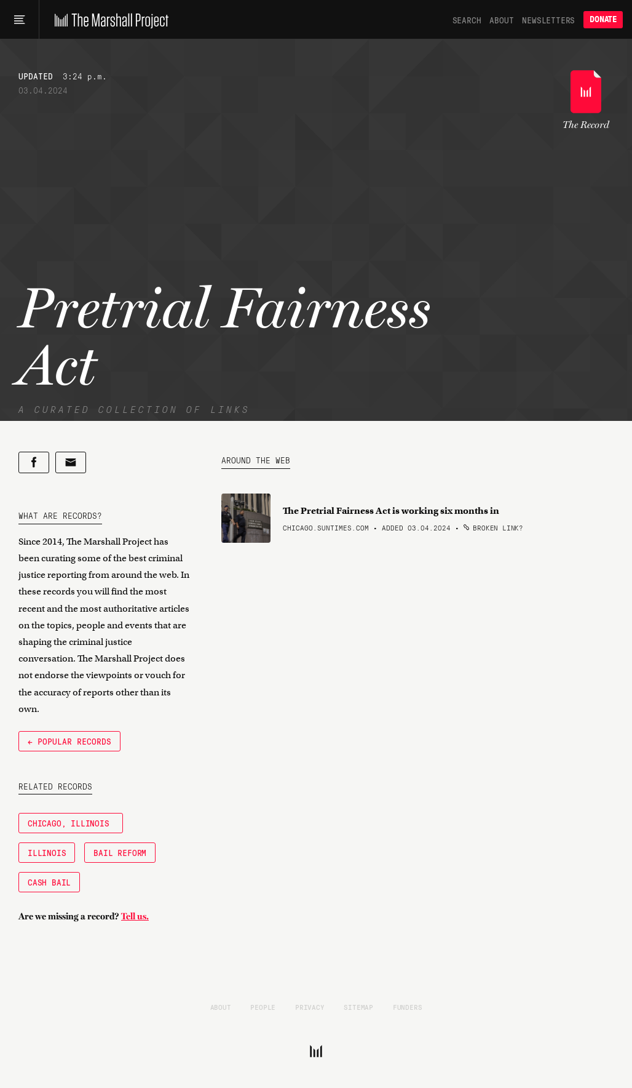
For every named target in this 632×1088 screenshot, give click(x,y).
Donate (603, 19)
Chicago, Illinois (71, 822)
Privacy (310, 1007)
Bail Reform (119, 852)
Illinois (47, 852)
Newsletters (548, 19)
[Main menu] (19, 19)
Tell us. (135, 916)
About (501, 19)
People (262, 1007)
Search (466, 19)
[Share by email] (70, 462)
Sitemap (358, 1007)
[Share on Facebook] (33, 462)
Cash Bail (49, 881)
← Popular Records (69, 740)
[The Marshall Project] (108, 19)
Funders (407, 1007)
